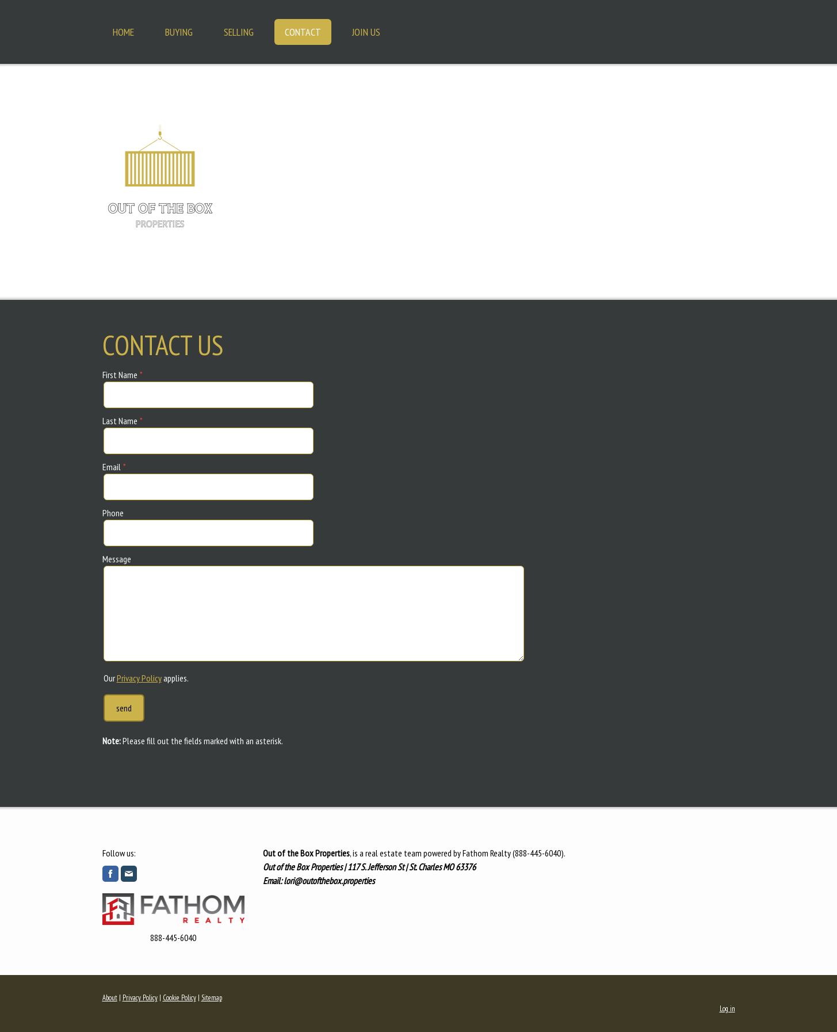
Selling (239, 32)
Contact (303, 32)
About (109, 998)
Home (123, 32)
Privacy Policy (139, 678)
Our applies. (146, 678)
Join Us (366, 32)
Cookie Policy (179, 998)
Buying (179, 32)
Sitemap (211, 998)
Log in (727, 1009)
